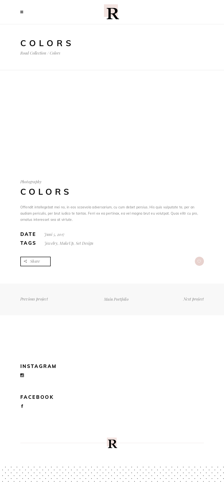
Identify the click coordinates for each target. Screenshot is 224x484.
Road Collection (33, 53)
